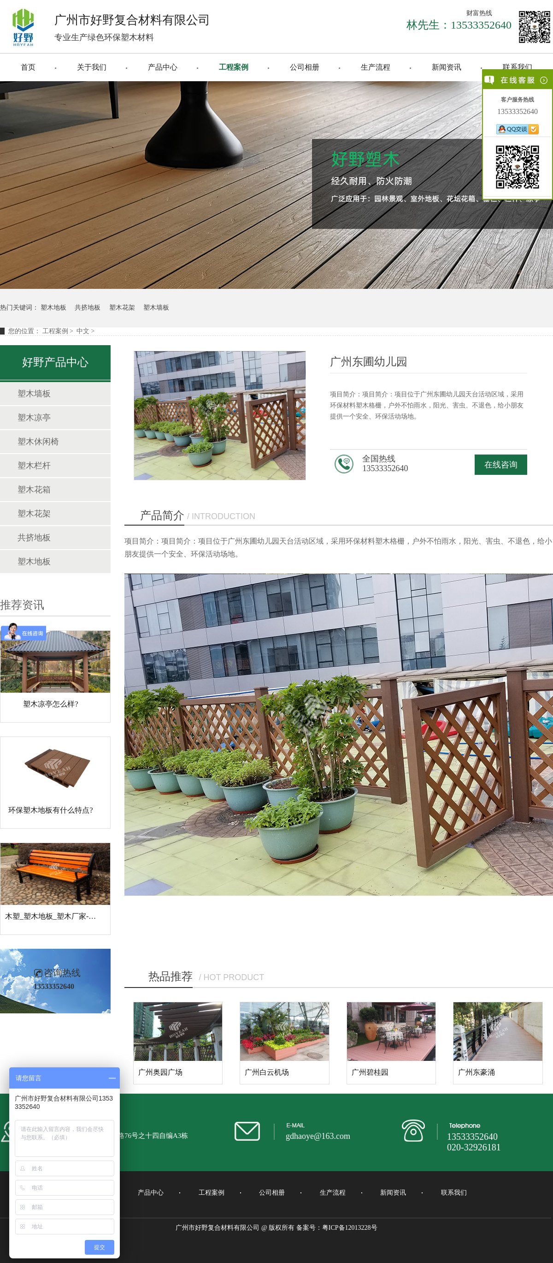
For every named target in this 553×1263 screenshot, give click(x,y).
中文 (82, 331)
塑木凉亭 (34, 417)
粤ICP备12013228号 (349, 1227)
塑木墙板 (156, 307)
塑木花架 (122, 307)
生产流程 (375, 67)
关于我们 (91, 67)
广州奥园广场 (160, 1072)
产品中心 (162, 67)
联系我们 (517, 67)
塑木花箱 (34, 489)
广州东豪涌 (476, 1072)
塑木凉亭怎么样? (50, 704)
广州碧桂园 (370, 1072)
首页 (28, 67)
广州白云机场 (267, 1072)
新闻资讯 (446, 67)
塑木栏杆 (34, 465)
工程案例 (233, 67)
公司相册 (304, 67)
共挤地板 (87, 307)
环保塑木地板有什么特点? (50, 810)
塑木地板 (53, 307)
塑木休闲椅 (38, 441)
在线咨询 (501, 464)
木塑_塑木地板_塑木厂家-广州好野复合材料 (76, 916)
